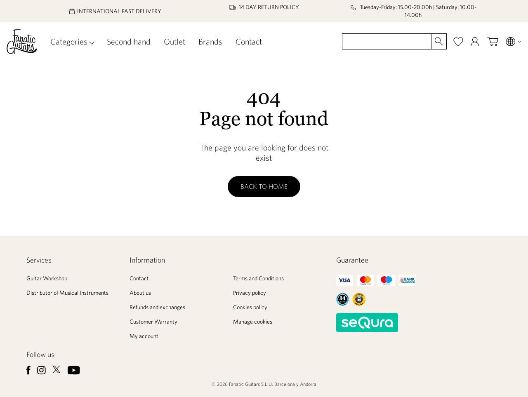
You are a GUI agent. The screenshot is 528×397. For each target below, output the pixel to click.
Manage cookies (252, 321)
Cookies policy (250, 307)
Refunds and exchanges (157, 307)
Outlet (174, 41)
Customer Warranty (153, 321)
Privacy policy (249, 292)
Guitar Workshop (46, 278)
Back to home (264, 186)
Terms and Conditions (258, 278)
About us (140, 292)
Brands (210, 41)
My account (144, 336)
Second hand (129, 41)
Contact (249, 41)
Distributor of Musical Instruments (67, 292)
